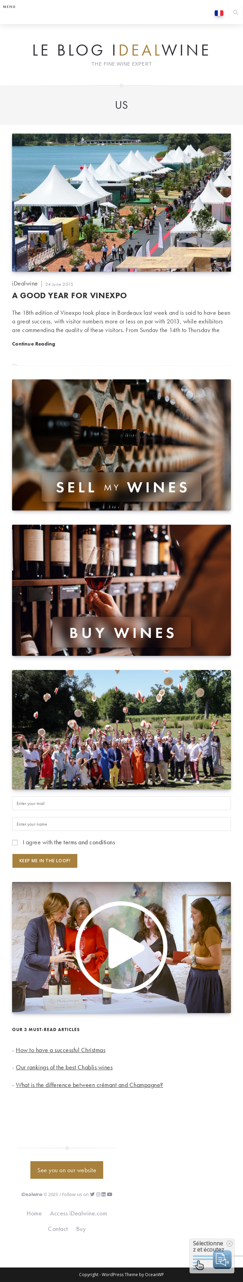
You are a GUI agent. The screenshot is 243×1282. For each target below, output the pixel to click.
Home (34, 1213)
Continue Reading (33, 343)
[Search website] (236, 13)
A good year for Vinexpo (69, 295)
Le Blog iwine (121, 50)
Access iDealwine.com (78, 1213)
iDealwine (25, 283)
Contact (58, 1229)
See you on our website (66, 1170)
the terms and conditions (84, 842)
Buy (81, 1229)
